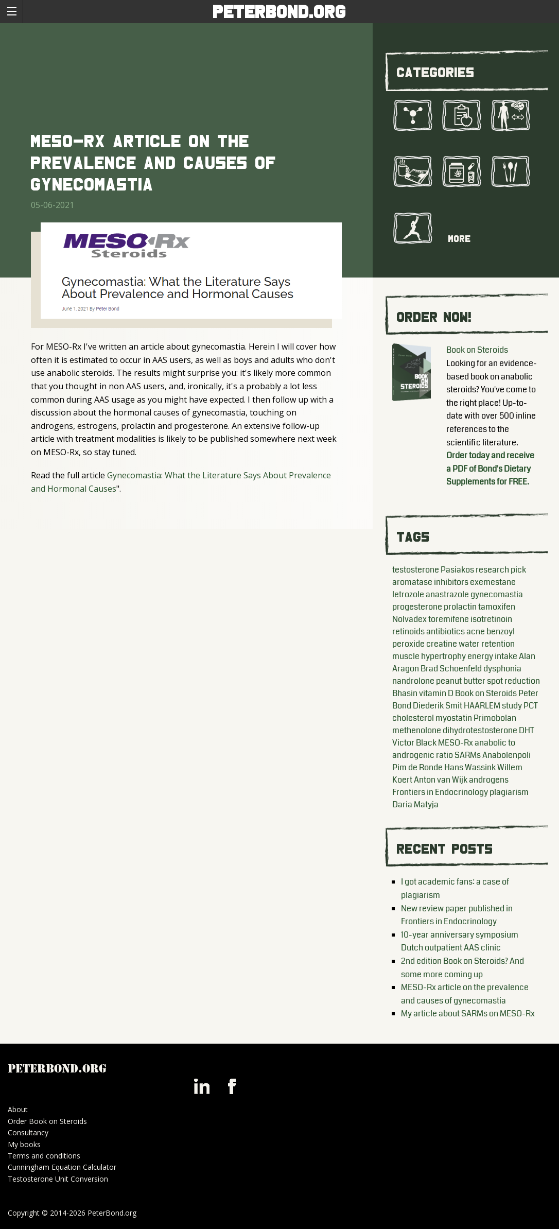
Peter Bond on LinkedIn (201, 1086)
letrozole (408, 594)
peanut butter (460, 681)
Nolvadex (409, 619)
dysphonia (502, 668)
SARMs (468, 755)
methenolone (416, 730)
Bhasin (404, 693)
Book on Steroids (477, 350)
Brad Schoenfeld (451, 668)
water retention (487, 644)
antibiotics (445, 631)
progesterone (417, 607)
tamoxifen (496, 607)
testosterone (415, 570)
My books (24, 1144)
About (18, 1109)
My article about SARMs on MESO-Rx (468, 1013)
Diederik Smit (437, 706)
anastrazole (447, 594)
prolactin (460, 607)
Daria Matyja (415, 804)
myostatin (453, 718)
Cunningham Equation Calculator (62, 1167)
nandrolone (413, 681)
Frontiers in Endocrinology (440, 792)
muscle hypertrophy (429, 656)
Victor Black (414, 743)
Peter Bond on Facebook (231, 1086)
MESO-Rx (455, 743)
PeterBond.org (279, 11)
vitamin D (436, 693)
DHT (526, 730)
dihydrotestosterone (480, 730)
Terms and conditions (44, 1156)
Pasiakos (457, 570)
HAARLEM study (493, 706)
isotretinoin (491, 619)
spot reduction (513, 681)
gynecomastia (496, 594)
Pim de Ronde (417, 767)
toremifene (448, 619)
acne (475, 631)
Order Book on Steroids (47, 1121)
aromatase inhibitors (430, 582)
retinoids (408, 631)
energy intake (492, 656)
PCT (530, 706)
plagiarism (509, 792)
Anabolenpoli (506, 755)
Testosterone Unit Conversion (58, 1179)
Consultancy (28, 1132)
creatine (441, 644)
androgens (489, 780)
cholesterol (413, 718)
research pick (501, 570)
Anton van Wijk (440, 780)
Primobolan (495, 718)
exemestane (493, 582)
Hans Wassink (470, 767)
